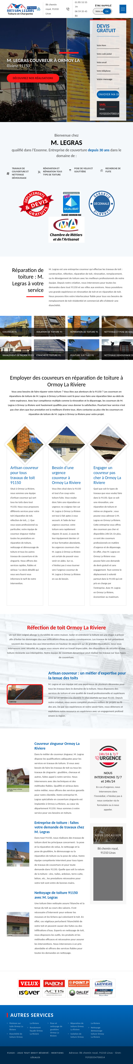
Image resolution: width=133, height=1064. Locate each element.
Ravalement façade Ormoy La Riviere (36, 1030)
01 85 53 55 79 (81, 4)
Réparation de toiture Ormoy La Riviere (77, 1026)
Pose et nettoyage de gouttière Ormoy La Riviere (56, 1029)
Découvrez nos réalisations (33, 78)
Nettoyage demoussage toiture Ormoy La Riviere (97, 1032)
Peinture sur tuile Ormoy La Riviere (16, 1026)
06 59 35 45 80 (81, 13)
